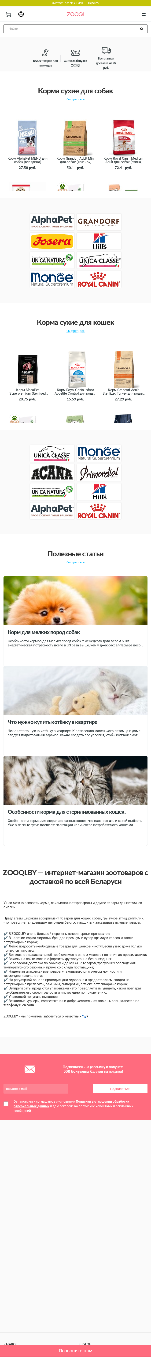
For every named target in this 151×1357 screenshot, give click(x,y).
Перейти (93, 3)
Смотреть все (75, 99)
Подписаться (120, 1089)
